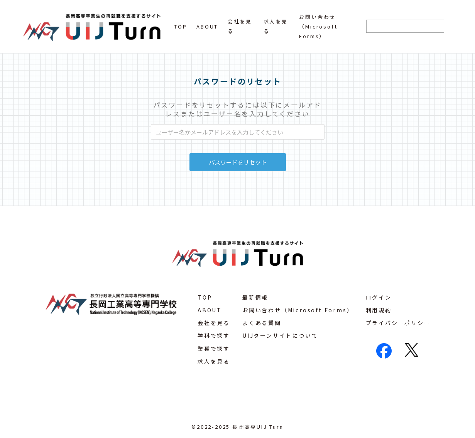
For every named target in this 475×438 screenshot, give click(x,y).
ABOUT (207, 26)
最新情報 (255, 297)
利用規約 (379, 310)
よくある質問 (261, 323)
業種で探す (214, 348)
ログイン (379, 297)
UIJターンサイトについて (280, 335)
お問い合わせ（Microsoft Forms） (318, 26)
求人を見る (214, 361)
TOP (180, 26)
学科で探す (214, 335)
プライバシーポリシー (398, 323)
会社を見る (214, 323)
